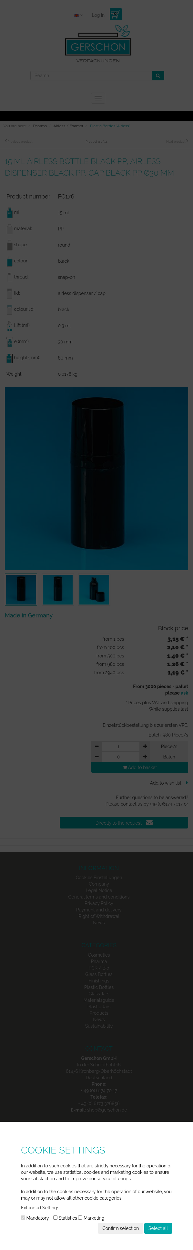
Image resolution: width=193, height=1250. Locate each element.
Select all (158, 1228)
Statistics (65, 1218)
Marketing (91, 1218)
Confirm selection (120, 1228)
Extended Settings (40, 1207)
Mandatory (35, 1218)
